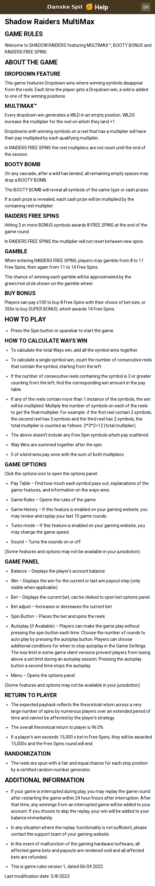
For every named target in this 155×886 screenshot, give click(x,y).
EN (145, 7)
